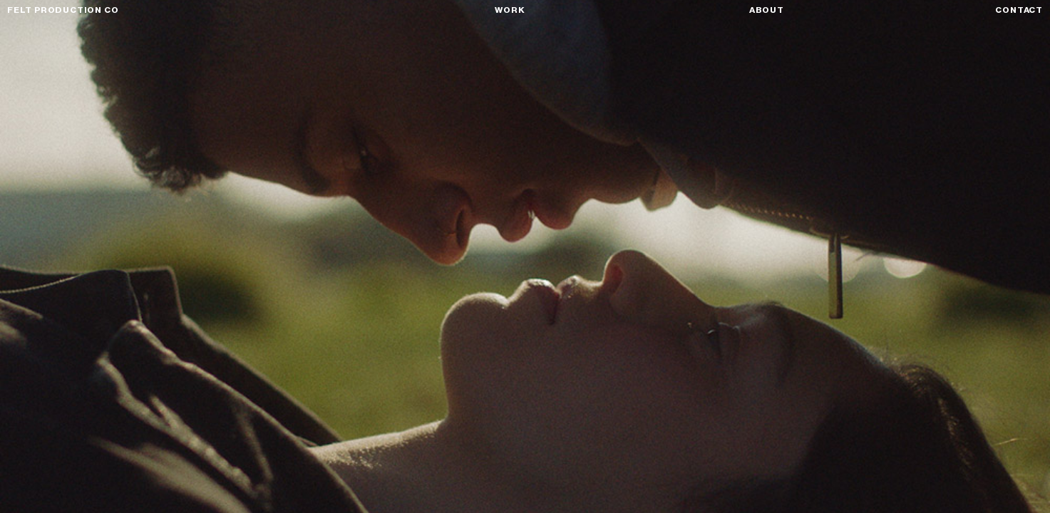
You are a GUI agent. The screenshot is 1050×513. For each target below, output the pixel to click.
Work (510, 10)
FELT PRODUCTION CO (62, 10)
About (766, 10)
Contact (1019, 10)
